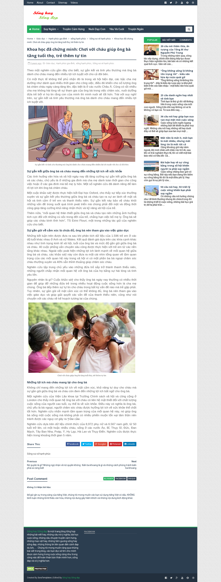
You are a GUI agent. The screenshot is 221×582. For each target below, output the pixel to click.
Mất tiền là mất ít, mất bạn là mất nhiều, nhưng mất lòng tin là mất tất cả (177, 141)
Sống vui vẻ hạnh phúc (103, 63)
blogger (108, 478)
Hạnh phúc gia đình (65, 63)
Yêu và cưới (116, 29)
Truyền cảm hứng (74, 29)
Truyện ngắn (136, 29)
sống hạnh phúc (83, 63)
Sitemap (62, 2)
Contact (51, 2)
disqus (132, 478)
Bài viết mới (168, 40)
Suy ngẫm (50, 29)
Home (30, 2)
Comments (186, 40)
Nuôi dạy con (97, 29)
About (40, 2)
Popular (152, 40)
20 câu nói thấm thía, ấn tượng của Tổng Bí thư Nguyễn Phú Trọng (175, 49)
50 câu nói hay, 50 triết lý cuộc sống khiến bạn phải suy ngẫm (176, 190)
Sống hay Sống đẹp (37, 531)
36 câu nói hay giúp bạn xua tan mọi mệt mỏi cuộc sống (177, 118)
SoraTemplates (45, 577)
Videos (74, 2)
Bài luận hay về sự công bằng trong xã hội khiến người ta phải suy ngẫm (175, 165)
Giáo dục (50, 63)
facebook (121, 478)
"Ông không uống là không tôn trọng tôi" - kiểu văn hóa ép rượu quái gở (177, 74)
